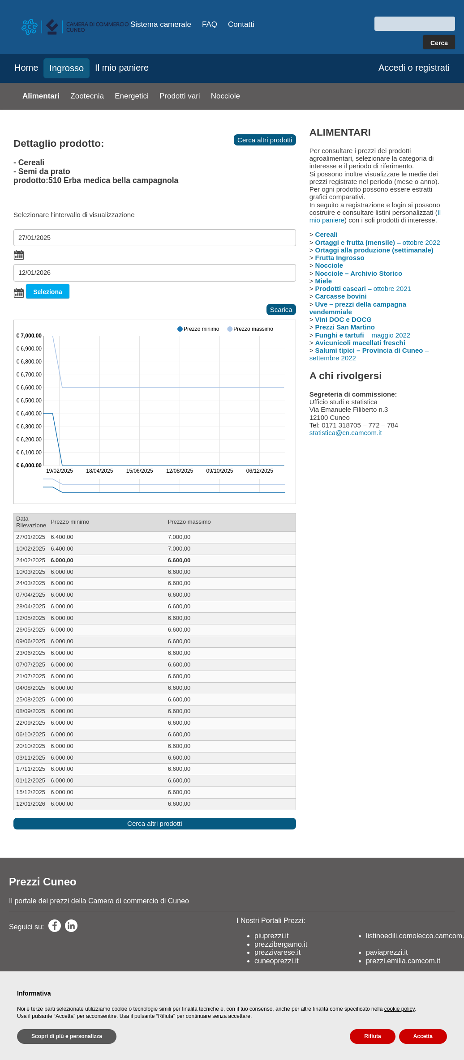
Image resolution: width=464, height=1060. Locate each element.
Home (26, 68)
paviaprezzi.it (387, 952)
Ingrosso (66, 68)
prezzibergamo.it (280, 944)
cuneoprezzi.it (276, 961)
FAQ (209, 24)
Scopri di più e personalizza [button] (66, 1036)
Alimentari (41, 96)
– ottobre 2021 (363, 288)
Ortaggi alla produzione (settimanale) (374, 250)
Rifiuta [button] (372, 1036)
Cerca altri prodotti (264, 140)
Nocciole (225, 96)
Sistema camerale (160, 24)
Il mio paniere (122, 68)
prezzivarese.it (277, 952)
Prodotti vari (179, 96)
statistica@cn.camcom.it (345, 432)
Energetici (132, 96)
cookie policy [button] (399, 1009)
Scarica (281, 309)
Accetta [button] (423, 1036)
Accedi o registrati (414, 68)
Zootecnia (87, 96)
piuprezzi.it (271, 936)
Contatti (241, 24)
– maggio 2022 (363, 335)
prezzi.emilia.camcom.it (403, 961)
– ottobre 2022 (377, 242)
